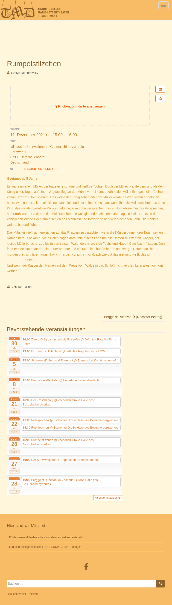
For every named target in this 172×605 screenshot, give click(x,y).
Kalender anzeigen (108, 497)
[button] (160, 98)
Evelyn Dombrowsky (24, 73)
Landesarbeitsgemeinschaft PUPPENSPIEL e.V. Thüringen (45, 546)
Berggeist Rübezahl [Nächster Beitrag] (133, 317)
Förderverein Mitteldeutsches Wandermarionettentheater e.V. (46, 537)
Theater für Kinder (38, 168)
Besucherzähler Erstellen (22, 594)
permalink (24, 286)
